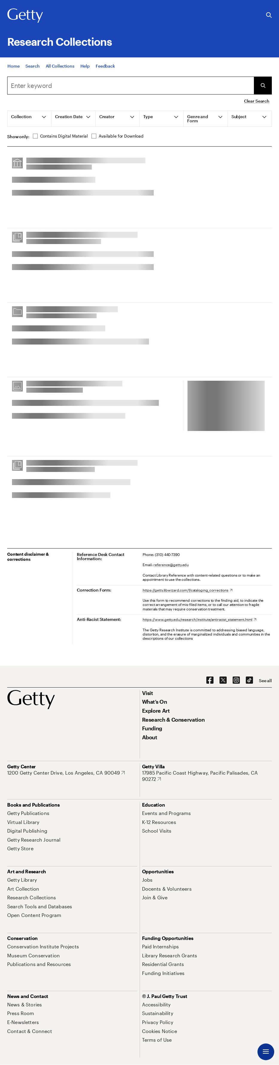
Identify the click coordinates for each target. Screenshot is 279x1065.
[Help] (85, 65)
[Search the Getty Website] (269, 15)
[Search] (32, 65)
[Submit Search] (263, 86)
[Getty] (25, 15)
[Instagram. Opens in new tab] (236, 680)
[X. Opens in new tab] (223, 680)
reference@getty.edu (171, 565)
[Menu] (265, 1051)
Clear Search (256, 100)
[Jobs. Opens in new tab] (147, 880)
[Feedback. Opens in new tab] (105, 65)
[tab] (29, 119)
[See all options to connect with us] (265, 681)
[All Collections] (60, 65)
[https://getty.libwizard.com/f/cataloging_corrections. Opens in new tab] (187, 590)
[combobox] (130, 86)
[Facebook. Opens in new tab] (210, 680)
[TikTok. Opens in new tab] (249, 680)
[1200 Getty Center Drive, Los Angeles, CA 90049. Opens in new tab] (66, 773)
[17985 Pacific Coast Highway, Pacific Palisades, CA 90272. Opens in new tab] (207, 776)
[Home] (13, 65)
